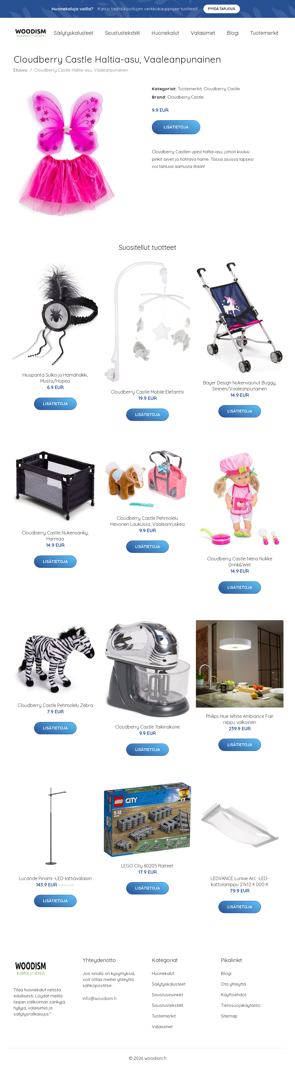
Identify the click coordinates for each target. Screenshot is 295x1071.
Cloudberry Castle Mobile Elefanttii (147, 395)
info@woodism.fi (99, 1001)
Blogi (233, 34)
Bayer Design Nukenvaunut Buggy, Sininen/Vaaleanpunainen (239, 388)
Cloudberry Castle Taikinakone (147, 730)
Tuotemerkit (264, 34)
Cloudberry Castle (222, 91)
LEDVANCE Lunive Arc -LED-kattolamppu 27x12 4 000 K (240, 884)
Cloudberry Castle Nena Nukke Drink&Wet (239, 565)
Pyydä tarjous (221, 9)
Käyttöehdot (233, 997)
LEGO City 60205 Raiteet (147, 868)
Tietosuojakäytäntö (240, 1008)
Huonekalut (165, 34)
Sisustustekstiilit (122, 34)
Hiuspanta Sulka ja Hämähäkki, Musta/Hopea (55, 381)
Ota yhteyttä (233, 987)
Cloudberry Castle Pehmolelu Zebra (55, 708)
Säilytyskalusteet (73, 34)
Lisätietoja (176, 130)
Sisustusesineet (167, 997)
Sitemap (229, 1019)
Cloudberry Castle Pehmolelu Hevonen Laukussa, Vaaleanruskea (147, 524)
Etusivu (20, 73)
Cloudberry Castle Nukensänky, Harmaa (55, 539)
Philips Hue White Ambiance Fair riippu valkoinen (239, 722)
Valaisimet (203, 34)
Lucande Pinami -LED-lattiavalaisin (55, 881)
